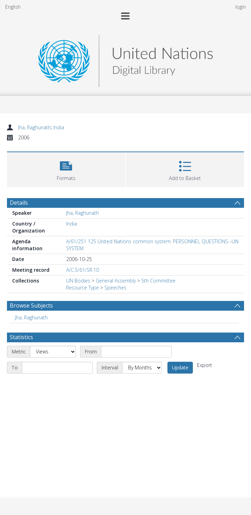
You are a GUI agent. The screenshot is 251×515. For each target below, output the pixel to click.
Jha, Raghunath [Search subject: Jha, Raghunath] (31, 317)
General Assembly (116, 280)
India (58, 127)
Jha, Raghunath (34, 127)
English (13, 6)
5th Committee (158, 280)
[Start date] (136, 352)
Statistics (21, 337)
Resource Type (82, 287)
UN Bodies (78, 280)
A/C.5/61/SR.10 (82, 270)
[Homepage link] (125, 59)
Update (180, 367)
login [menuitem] (240, 6)
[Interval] (142, 368)
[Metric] (53, 352)
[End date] (57, 368)
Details (19, 202)
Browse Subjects (31, 305)
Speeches (115, 287)
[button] (66, 168)
